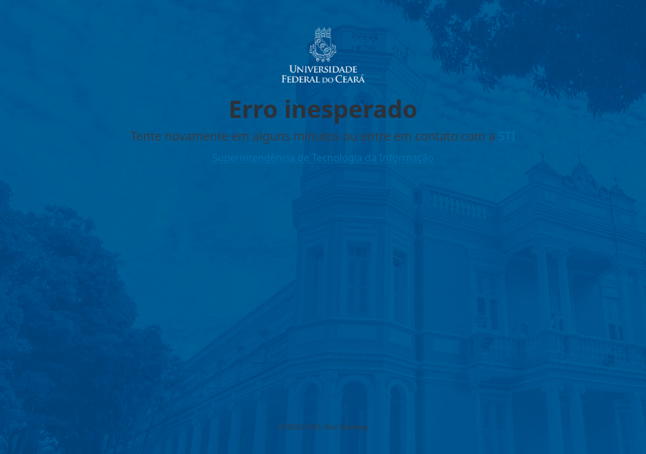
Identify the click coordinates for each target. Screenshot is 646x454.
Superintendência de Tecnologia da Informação (322, 158)
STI (506, 136)
